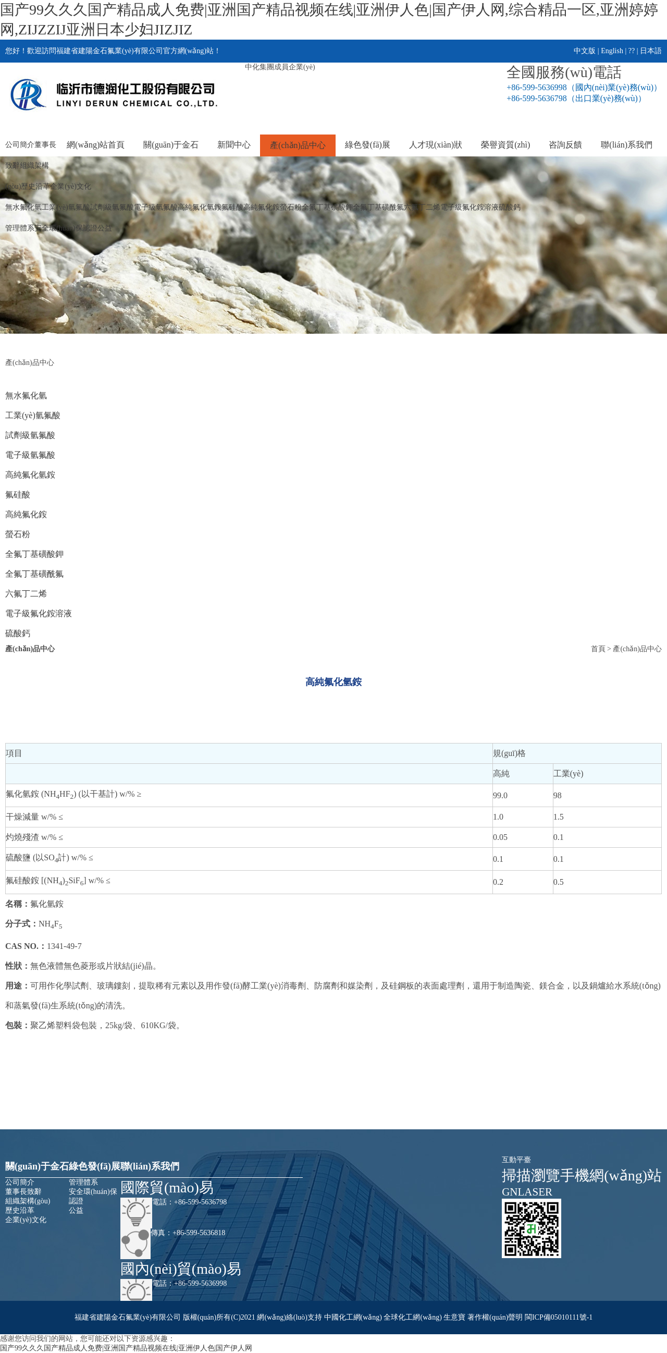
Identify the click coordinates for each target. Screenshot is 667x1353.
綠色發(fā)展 (367, 144)
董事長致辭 (23, 1192)
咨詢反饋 (565, 144)
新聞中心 (234, 144)
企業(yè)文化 (70, 186)
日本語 (651, 51)
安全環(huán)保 (58, 228)
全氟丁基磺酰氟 (378, 207)
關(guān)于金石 (171, 144)
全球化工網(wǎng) (412, 1317)
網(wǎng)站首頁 (96, 144)
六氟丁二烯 (422, 207)
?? (631, 51)
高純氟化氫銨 (199, 207)
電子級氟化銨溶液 (469, 207)
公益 (104, 228)
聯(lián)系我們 (626, 144)
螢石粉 (291, 207)
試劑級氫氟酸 (112, 207)
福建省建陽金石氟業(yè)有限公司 (128, 1317)
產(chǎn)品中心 (298, 145)
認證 (90, 228)
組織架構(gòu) (27, 1201)
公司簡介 (19, 145)
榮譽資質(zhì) (505, 144)
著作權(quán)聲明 (495, 1317)
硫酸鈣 (510, 207)
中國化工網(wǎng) (353, 1317)
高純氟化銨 (261, 207)
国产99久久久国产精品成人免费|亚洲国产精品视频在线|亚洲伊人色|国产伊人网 (126, 1348)
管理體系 (19, 228)
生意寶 (454, 1317)
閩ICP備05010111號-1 (558, 1317)
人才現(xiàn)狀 (435, 144)
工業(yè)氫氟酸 (66, 207)
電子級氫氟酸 (156, 207)
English (612, 51)
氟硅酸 (232, 207)
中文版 (585, 51)
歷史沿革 (35, 186)
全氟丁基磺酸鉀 (327, 207)
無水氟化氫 (23, 207)
